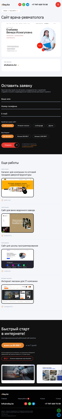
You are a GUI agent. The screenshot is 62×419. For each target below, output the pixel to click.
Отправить (8, 145)
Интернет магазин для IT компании (19, 281)
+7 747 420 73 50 (40, 4)
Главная (5, 10)
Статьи (58, 398)
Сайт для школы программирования (19, 245)
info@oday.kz (7, 404)
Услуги (42, 398)
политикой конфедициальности (29, 145)
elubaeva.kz (11, 65)
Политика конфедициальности (8, 415)
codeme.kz (6, 271)
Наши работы (13, 10)
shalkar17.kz (6, 236)
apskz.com (6, 200)
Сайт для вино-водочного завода (18, 210)
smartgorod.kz (7, 307)
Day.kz (5, 4)
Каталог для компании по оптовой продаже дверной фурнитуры (18, 173)
